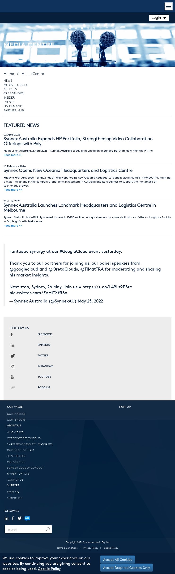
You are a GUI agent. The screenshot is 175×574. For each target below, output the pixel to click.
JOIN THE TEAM (16, 456)
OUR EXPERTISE (16, 414)
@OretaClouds (63, 269)
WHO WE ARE (15, 432)
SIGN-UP (125, 406)
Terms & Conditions (67, 547)
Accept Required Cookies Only (126, 567)
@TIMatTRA (92, 269)
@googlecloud (23, 269)
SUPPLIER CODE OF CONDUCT (25, 467)
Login (159, 17)
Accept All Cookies (117, 559)
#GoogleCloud (74, 251)
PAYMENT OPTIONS (18, 473)
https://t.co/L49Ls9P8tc (107, 286)
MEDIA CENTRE (16, 462)
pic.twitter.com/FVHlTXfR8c (38, 292)
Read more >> (13, 155)
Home (9, 73)
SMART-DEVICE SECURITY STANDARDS (29, 444)
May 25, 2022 (90, 300)
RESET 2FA (13, 492)
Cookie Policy (111, 547)
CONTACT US (15, 479)
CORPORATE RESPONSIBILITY (24, 438)
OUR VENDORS (16, 419)
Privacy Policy (90, 547)
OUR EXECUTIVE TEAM (20, 450)
